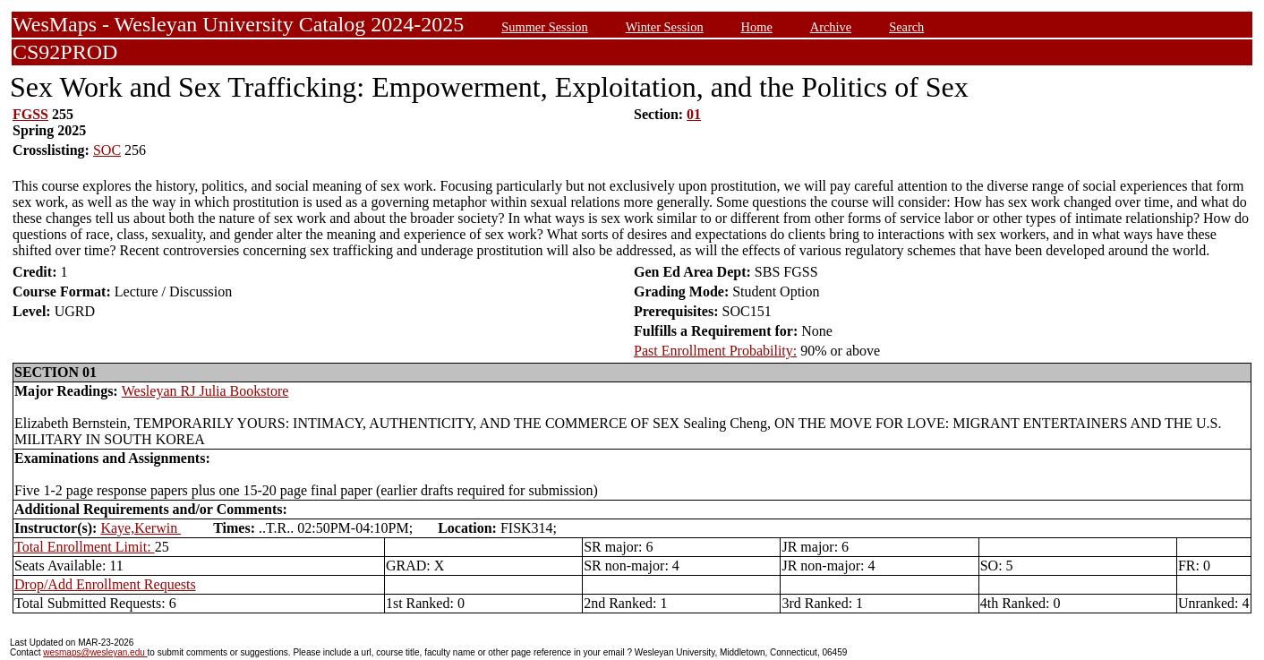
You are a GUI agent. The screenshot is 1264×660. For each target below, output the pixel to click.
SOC (107, 150)
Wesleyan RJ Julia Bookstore (205, 391)
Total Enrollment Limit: (84, 546)
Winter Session (665, 27)
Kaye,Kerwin (140, 528)
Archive (830, 27)
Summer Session (544, 27)
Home (757, 27)
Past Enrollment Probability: (715, 350)
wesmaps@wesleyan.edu (95, 652)
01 (694, 114)
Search (906, 27)
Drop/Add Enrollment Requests (105, 584)
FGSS (30, 114)
